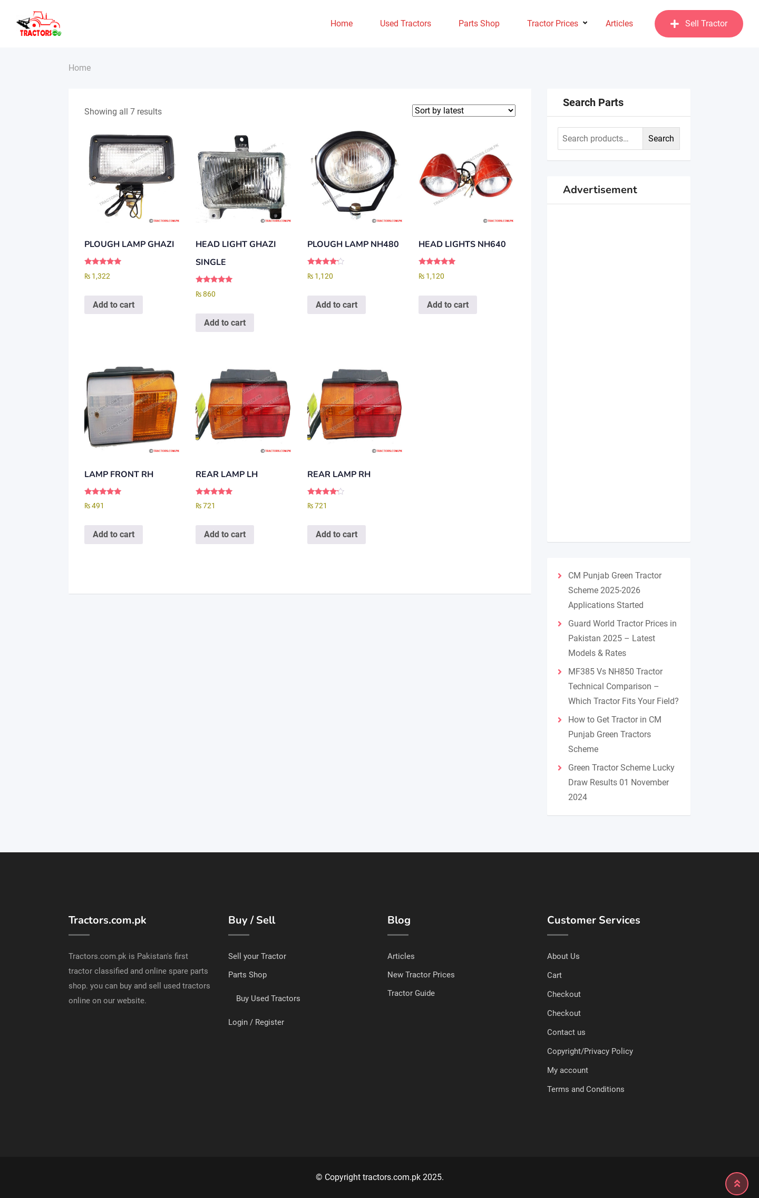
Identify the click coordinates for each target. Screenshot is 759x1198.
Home (341, 23)
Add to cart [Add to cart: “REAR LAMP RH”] (336, 534)
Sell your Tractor (257, 956)
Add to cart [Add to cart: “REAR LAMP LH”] (225, 534)
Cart (554, 975)
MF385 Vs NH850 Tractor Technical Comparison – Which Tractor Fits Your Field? (623, 686)
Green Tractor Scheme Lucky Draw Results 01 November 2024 (621, 782)
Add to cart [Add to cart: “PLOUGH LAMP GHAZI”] (113, 305)
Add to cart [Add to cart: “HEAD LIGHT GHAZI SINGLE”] (225, 323)
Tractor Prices (552, 23)
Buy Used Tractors (268, 998)
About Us (563, 956)
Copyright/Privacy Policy (590, 1051)
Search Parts (593, 102)
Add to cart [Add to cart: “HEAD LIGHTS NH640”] (448, 305)
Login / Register (256, 1022)
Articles (619, 23)
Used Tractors (405, 23)
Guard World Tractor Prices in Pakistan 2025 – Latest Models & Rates (622, 638)
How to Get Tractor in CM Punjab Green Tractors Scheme (614, 734)
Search (661, 139)
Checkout (564, 994)
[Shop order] (463, 110)
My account (567, 1070)
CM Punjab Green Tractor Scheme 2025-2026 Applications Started (614, 590)
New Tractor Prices (421, 975)
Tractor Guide (411, 993)
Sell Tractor (698, 23)
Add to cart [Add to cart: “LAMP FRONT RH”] (113, 534)
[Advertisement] (619, 373)
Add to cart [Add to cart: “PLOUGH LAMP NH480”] (336, 305)
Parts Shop (479, 23)
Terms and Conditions (586, 1089)
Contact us (566, 1032)
